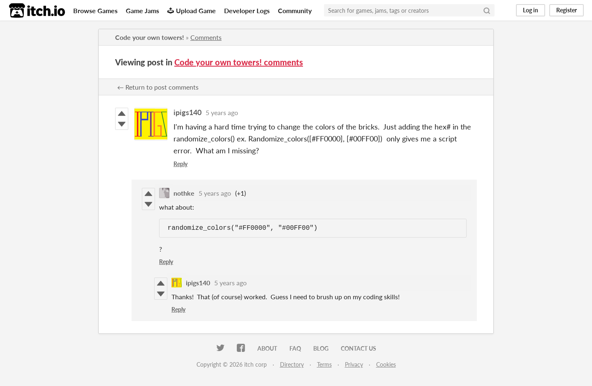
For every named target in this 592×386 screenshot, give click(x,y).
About (267, 348)
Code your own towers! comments (238, 62)
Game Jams (142, 10)
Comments (206, 37)
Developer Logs (247, 10)
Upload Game (191, 10)
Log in (530, 10)
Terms (324, 364)
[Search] (487, 10)
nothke (183, 193)
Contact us (358, 348)
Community (295, 10)
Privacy (354, 364)
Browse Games (95, 10)
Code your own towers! (149, 37)
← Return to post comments (158, 87)
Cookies (386, 364)
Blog (320, 348)
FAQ (295, 348)
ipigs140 (187, 112)
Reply (180, 163)
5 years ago (222, 112)
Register (566, 10)
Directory (292, 364)
